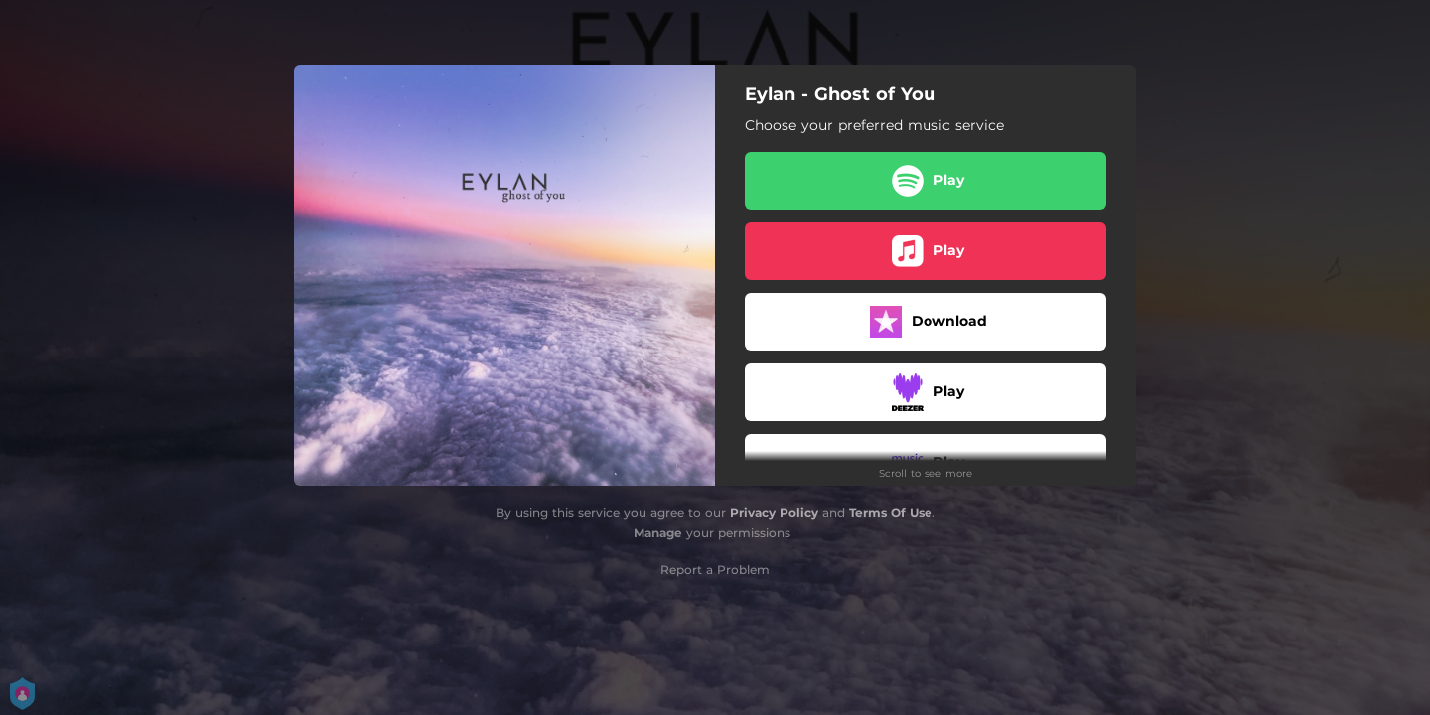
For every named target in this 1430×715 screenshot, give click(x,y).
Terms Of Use (890, 512)
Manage (658, 532)
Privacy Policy (774, 512)
